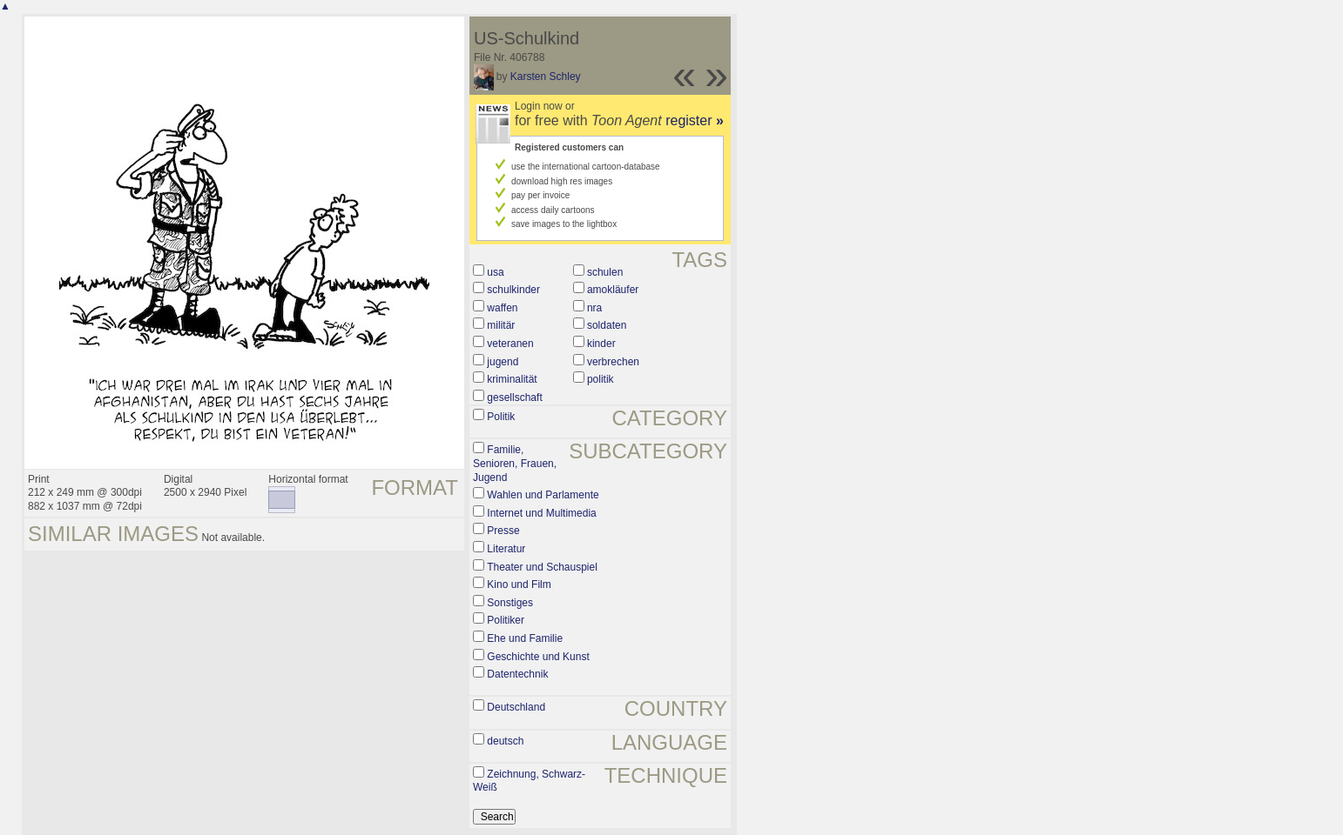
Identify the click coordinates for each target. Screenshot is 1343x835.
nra (594, 308)
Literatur (506, 549)
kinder (601, 343)
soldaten (606, 325)
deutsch (505, 741)
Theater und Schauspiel (542, 567)
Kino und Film (518, 584)
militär (501, 325)
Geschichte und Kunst (538, 657)
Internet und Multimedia (541, 513)
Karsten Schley (545, 76)
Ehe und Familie (525, 638)
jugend (502, 362)
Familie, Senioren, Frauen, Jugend (515, 463)
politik (600, 379)
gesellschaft (514, 397)
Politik (501, 417)
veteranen (510, 343)
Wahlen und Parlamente (542, 495)
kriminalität (512, 379)
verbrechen (613, 362)
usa (495, 272)
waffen (502, 308)
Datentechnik (517, 674)
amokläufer (612, 290)
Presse (503, 530)
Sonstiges (510, 603)
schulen (605, 272)
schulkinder (513, 290)
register (694, 120)
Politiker (505, 620)
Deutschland (516, 707)
